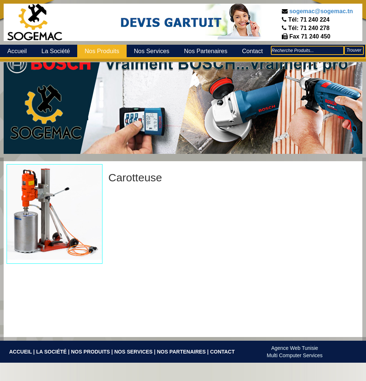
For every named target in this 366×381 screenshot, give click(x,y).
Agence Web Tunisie (294, 348)
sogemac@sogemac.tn (321, 11)
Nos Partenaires (205, 51)
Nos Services (151, 51)
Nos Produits (102, 51)
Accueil (17, 51)
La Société (55, 51)
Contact (252, 51)
